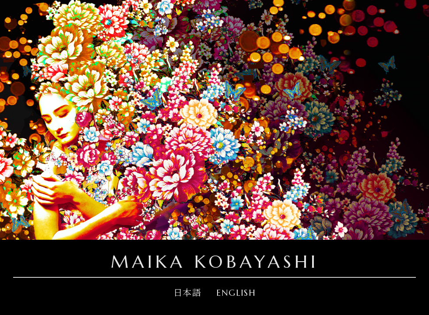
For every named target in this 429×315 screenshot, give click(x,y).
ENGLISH (236, 293)
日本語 (187, 293)
